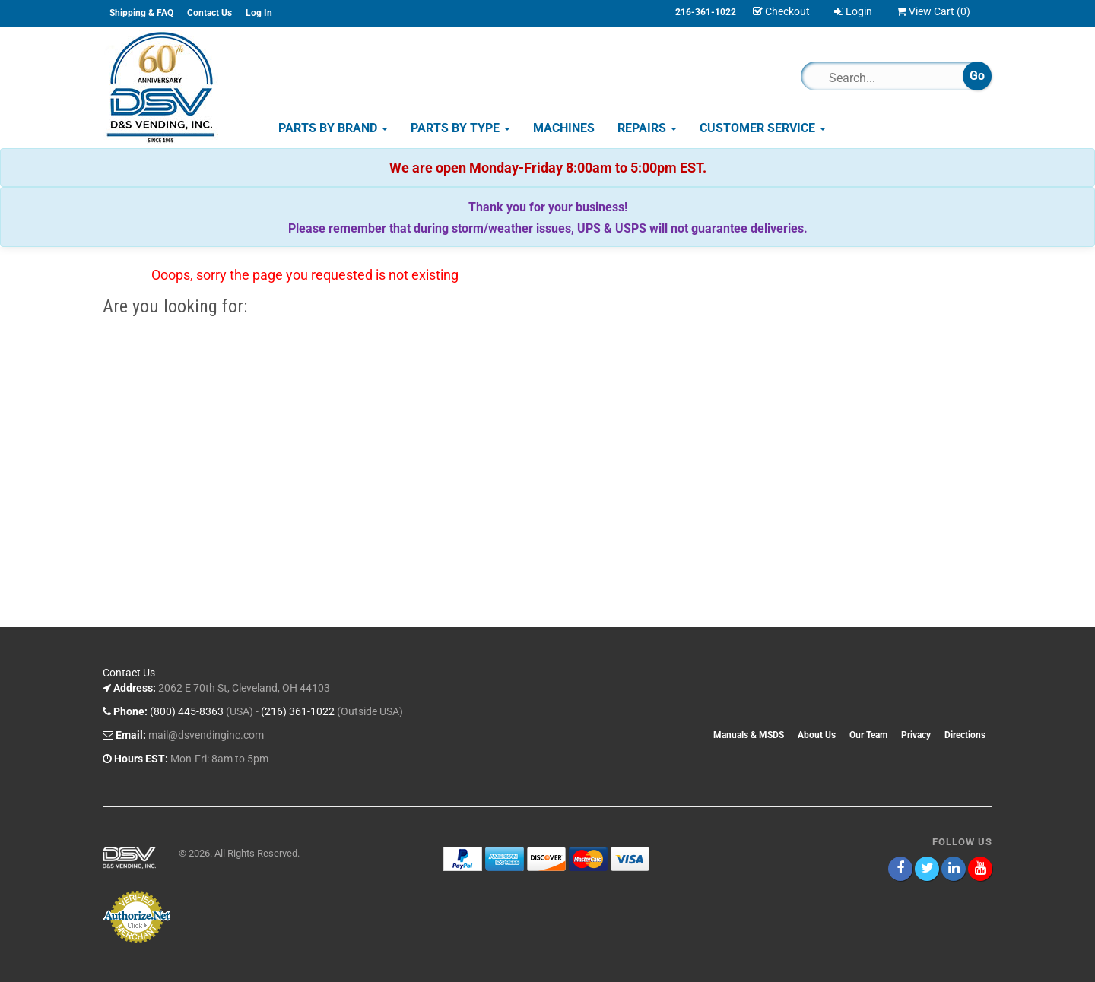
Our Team (868, 735)
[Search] (888, 77)
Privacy (916, 735)
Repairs (647, 128)
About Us (817, 735)
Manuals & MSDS (748, 735)
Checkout (781, 11)
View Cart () (933, 11)
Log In (259, 13)
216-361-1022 (705, 12)
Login (853, 11)
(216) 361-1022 (298, 711)
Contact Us (209, 13)
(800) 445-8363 (187, 711)
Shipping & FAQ (141, 13)
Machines (564, 128)
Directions (965, 735)
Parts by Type (460, 128)
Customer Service (763, 128)
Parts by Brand (333, 128)
